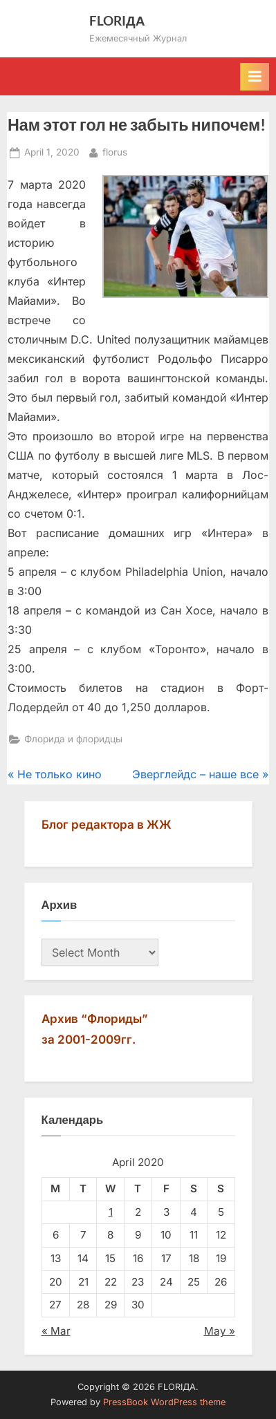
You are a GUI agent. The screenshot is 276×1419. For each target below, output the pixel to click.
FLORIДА (117, 20)
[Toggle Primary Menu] (254, 77)
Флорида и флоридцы (73, 738)
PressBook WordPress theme (164, 1402)
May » (219, 1330)
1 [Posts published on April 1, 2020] (111, 1212)
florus (114, 151)
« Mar (56, 1330)
